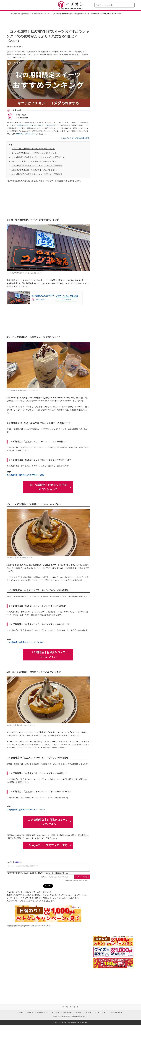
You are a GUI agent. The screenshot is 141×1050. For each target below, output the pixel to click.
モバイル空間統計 (116, 1012)
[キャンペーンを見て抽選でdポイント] (113, 944)
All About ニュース (101, 1012)
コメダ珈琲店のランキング (40, 14)
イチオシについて (42, 1012)
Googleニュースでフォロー (25, 134)
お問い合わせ (67, 1012)
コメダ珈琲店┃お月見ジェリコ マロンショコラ (26, 475)
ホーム (21, 1012)
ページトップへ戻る (70, 1007)
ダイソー (33, 125)
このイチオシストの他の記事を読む (75, 138)
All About (88, 1012)
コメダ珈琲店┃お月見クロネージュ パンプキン (26, 810)
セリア (40, 125)
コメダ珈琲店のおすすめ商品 (19, 14)
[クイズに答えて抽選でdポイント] (113, 952)
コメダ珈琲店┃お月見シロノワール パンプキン (26, 642)
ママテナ (78, 1012)
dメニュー (55, 1012)
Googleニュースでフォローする (48, 845)
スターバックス (51, 125)
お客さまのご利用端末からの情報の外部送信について (70, 1016)
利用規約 (30, 1012)
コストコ (13, 125)
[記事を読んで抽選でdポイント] (113, 963)
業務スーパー (23, 125)
